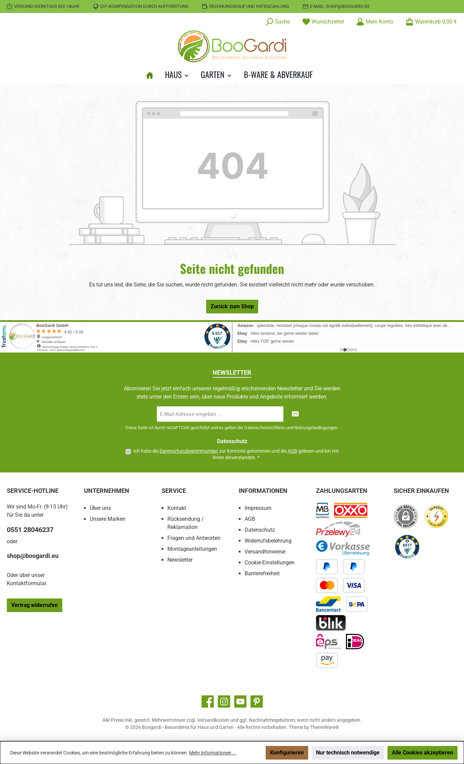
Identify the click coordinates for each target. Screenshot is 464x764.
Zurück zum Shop (232, 306)
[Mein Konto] (375, 22)
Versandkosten (213, 720)
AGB (292, 451)
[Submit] (295, 414)
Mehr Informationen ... (212, 752)
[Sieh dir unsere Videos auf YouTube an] (240, 701)
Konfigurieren (287, 752)
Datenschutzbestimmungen (189, 451)
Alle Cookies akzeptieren (422, 752)
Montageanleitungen (192, 549)
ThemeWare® (324, 727)
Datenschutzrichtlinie (264, 427)
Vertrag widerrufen (34, 605)
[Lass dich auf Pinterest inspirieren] (256, 701)
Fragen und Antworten (193, 538)
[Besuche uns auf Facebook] (207, 701)
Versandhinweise (265, 551)
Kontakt (176, 508)
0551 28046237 (30, 530)
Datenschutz (260, 530)
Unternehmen (106, 490)
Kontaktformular (26, 583)
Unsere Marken (108, 519)
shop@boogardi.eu (33, 555)
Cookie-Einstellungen (270, 562)
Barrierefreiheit (262, 573)
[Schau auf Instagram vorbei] (224, 701)
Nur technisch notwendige (348, 752)
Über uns (100, 508)
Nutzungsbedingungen (315, 427)
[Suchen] (277, 22)
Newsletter (180, 560)
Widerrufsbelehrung (268, 540)
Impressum (258, 508)
